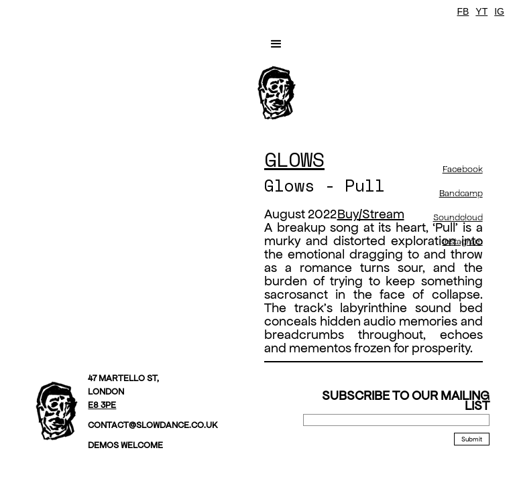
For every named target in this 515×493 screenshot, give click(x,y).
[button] (276, 44)
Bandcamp (461, 193)
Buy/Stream (370, 213)
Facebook (463, 169)
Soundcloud (458, 217)
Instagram (463, 241)
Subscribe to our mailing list (406, 401)
